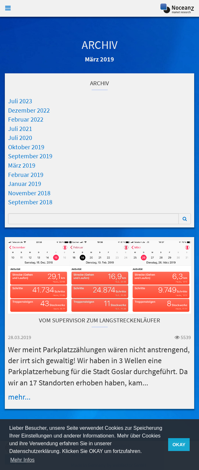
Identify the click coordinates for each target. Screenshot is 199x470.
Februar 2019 (25, 174)
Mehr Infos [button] (22, 460)
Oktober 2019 (26, 147)
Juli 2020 (20, 138)
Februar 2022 (25, 119)
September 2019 (30, 156)
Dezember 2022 (29, 110)
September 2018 (30, 202)
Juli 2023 (20, 101)
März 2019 (21, 165)
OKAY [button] (178, 444)
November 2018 (29, 193)
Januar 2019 (24, 184)
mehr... (19, 397)
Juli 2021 (20, 128)
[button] (184, 218)
